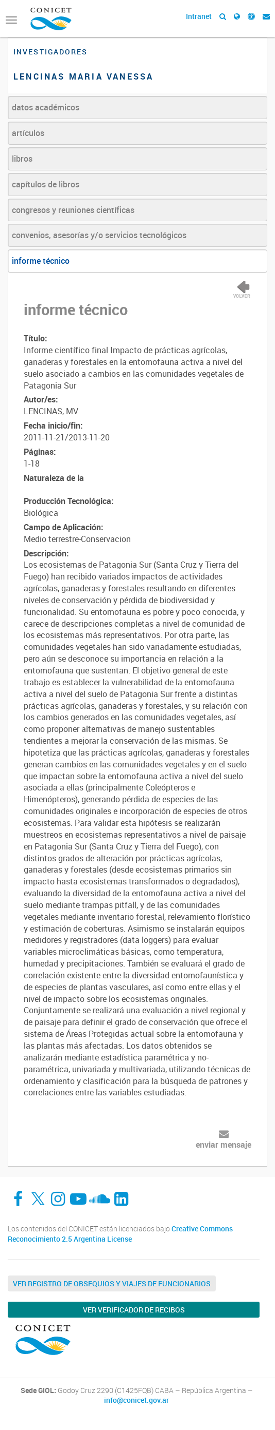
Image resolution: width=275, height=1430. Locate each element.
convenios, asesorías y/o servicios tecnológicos (99, 235)
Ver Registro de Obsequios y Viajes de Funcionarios (112, 1283)
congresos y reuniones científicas (73, 210)
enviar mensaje (223, 1144)
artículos (28, 133)
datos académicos (45, 107)
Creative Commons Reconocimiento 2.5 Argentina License (120, 1233)
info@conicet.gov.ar (136, 1400)
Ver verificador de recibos (134, 1310)
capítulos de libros (45, 184)
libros (22, 158)
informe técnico (41, 260)
